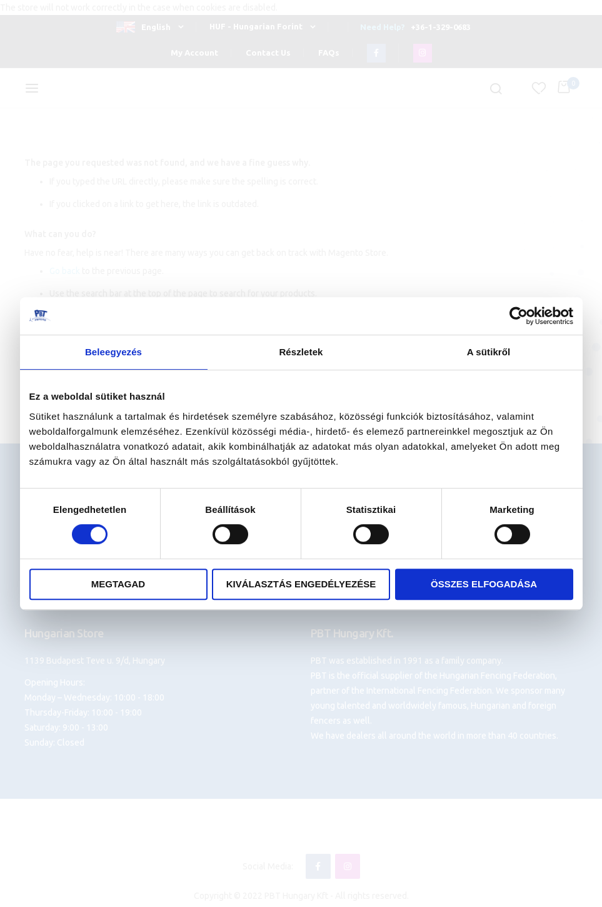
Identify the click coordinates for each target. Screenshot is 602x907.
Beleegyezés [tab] (113, 352)
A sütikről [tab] (489, 352)
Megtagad (118, 584)
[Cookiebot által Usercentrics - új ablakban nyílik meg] (518, 316)
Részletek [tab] (301, 352)
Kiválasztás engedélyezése (301, 584)
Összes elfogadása (484, 584)
